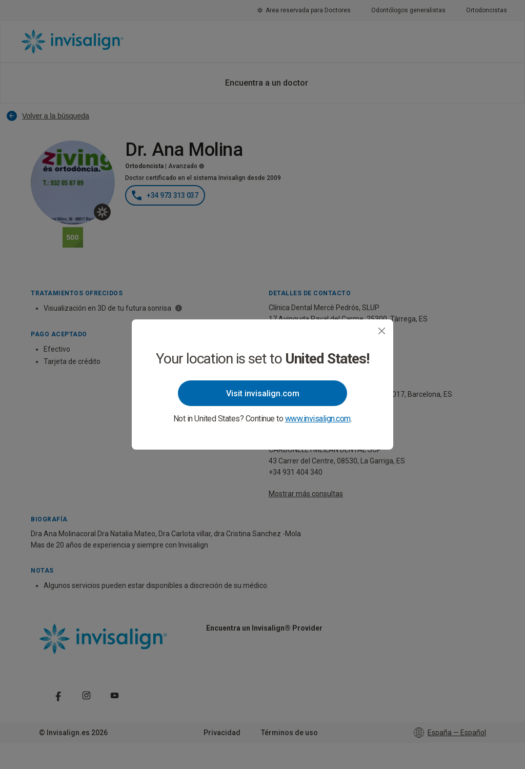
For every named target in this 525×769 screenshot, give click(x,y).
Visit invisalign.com (262, 393)
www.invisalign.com (318, 418)
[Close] (381, 330)
